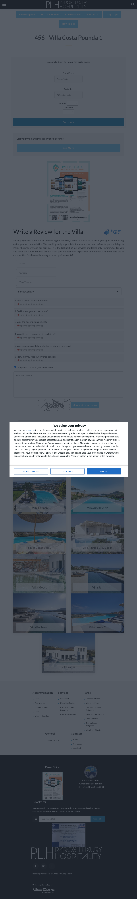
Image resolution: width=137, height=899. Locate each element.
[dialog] (69, 449)
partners (30, 430)
